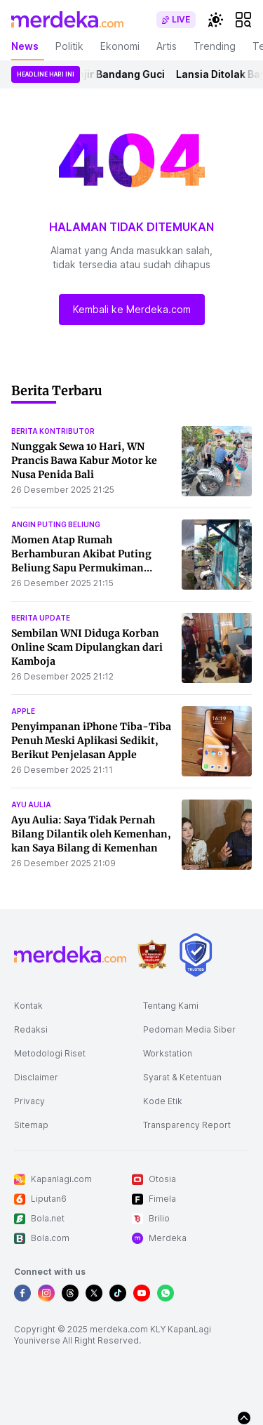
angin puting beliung (55, 524)
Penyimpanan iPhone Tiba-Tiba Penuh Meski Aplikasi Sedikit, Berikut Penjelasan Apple (91, 740)
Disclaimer (36, 1077)
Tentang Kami (170, 1005)
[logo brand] (152, 955)
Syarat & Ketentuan (182, 1077)
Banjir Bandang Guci (117, 74)
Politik (69, 46)
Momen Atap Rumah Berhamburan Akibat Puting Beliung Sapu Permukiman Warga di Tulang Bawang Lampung (81, 567)
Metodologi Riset (50, 1053)
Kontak (28, 1005)
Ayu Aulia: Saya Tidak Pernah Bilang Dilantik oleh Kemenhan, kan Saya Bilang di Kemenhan (91, 834)
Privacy (29, 1101)
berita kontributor (53, 431)
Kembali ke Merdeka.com (132, 309)
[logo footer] (70, 955)
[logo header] (67, 20)
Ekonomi (120, 46)
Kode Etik (162, 1101)
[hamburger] (243, 20)
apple (23, 711)
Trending (215, 46)
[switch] (176, 19)
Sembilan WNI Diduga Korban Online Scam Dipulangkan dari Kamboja (87, 647)
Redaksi (31, 1029)
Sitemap (31, 1125)
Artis (166, 46)
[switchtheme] (215, 20)
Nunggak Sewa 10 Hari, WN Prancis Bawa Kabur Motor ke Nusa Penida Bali (84, 460)
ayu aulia (31, 804)
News (25, 46)
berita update (40, 618)
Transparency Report (187, 1125)
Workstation (167, 1053)
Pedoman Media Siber (189, 1029)
